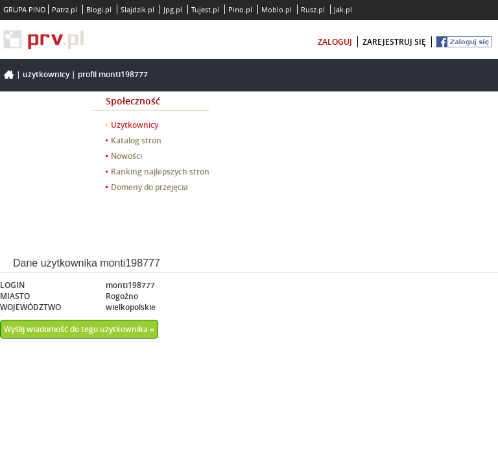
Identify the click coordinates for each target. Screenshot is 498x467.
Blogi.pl (99, 9)
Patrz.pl (64, 9)
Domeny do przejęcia (149, 187)
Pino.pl (240, 9)
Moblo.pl (276, 9)
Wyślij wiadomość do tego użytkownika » (79, 329)
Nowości (126, 156)
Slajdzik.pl (137, 9)
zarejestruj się (394, 41)
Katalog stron (136, 140)
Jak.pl (343, 9)
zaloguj (335, 41)
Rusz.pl (313, 9)
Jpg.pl (172, 9)
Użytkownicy (46, 74)
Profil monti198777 (113, 74)
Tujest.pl (205, 9)
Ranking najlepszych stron (160, 171)
